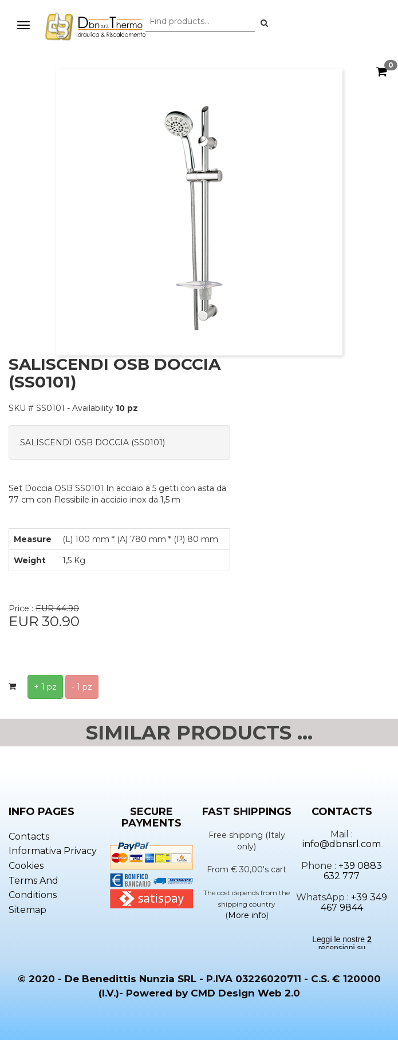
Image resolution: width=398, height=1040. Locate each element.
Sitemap (27, 909)
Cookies (26, 865)
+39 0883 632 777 (353, 870)
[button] (264, 22)
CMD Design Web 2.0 (245, 993)
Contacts (29, 836)
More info (247, 915)
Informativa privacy (53, 850)
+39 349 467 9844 (354, 902)
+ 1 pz (45, 687)
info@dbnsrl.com (341, 844)
